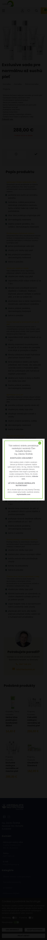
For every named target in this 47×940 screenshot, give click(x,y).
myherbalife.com (23, 494)
